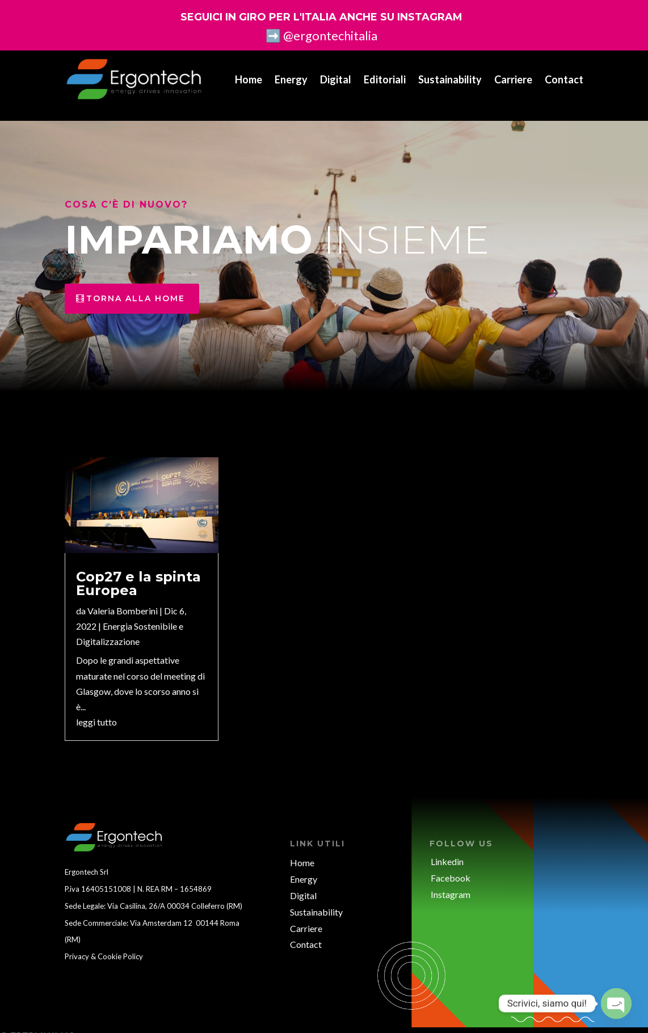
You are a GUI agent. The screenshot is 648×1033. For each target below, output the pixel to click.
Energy (291, 79)
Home (248, 79)
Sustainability (450, 79)
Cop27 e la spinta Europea (138, 574)
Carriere (513, 79)
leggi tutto (96, 712)
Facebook (450, 868)
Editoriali (385, 79)
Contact (564, 79)
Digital (335, 79)
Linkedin (447, 851)
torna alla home (135, 289)
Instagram (450, 884)
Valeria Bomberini (122, 601)
